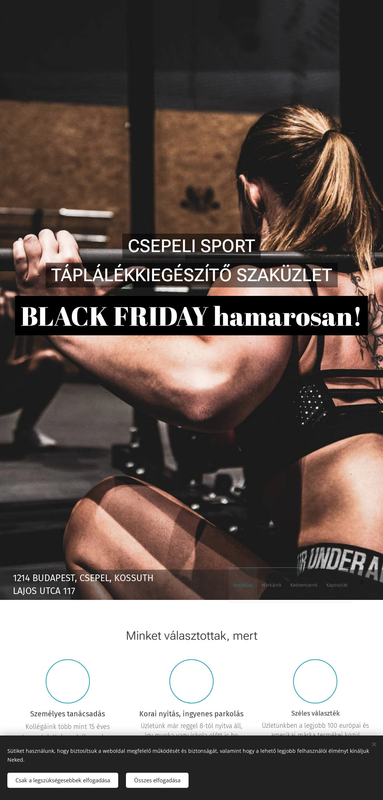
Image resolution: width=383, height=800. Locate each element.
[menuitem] (310, 585)
